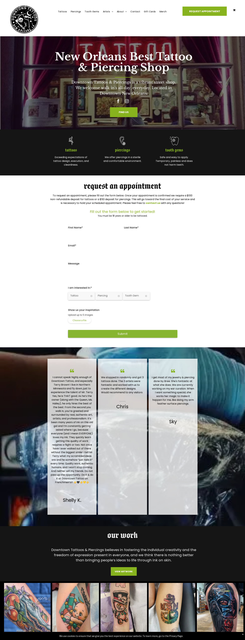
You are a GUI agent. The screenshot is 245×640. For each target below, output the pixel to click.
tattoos (79, 150)
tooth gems (165, 150)
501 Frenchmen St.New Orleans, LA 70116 (172, 595)
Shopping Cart (94, 603)
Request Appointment (99, 578)
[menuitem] (62, 11)
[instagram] (127, 101)
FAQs (89, 608)
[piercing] (122, 145)
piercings (122, 150)
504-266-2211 (167, 582)
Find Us (90, 583)
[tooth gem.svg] (165, 145)
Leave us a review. (170, 615)
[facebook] (118, 101)
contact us (153, 203)
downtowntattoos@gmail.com (178, 587)
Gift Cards (92, 598)
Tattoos (90, 588)
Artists (90, 593)
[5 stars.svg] (169, 612)
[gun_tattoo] (79, 145)
